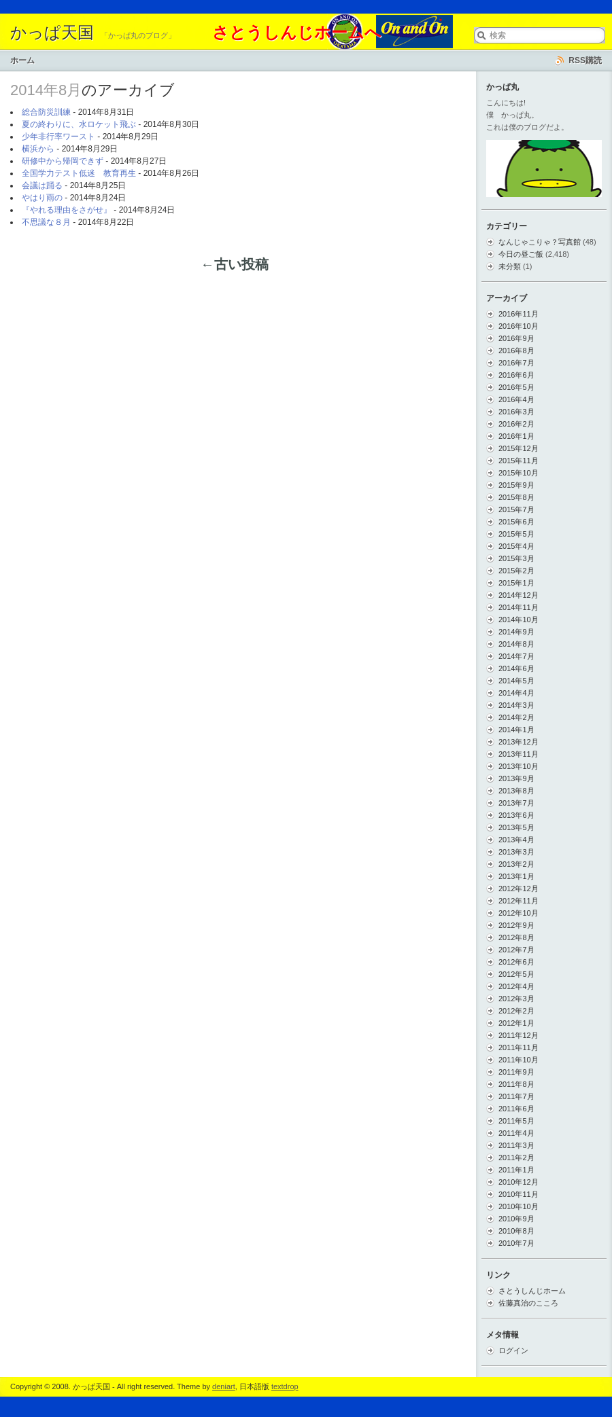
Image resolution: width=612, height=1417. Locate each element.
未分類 (509, 266)
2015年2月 (516, 571)
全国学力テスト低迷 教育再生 (79, 173)
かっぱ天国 (52, 32)
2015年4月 (516, 546)
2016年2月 (516, 424)
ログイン (513, 1350)
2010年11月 (518, 1194)
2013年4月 (516, 840)
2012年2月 (516, 1011)
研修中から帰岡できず (62, 161)
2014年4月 (516, 693)
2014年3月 (516, 705)
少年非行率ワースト (58, 136)
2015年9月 (516, 485)
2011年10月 (518, 1060)
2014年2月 (516, 717)
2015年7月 (516, 509)
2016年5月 (516, 387)
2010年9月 (516, 1219)
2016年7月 (516, 363)
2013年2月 (516, 864)
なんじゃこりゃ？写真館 (539, 242)
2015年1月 (516, 583)
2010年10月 (518, 1206)
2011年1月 (516, 1170)
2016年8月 (516, 350)
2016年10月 (518, 326)
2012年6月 (516, 962)
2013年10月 (518, 766)
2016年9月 (516, 338)
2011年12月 (518, 1035)
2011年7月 (516, 1096)
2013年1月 (516, 876)
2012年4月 (516, 986)
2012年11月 (518, 901)
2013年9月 (516, 778)
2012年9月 (516, 925)
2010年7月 (516, 1243)
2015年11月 (518, 460)
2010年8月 (516, 1231)
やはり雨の (42, 197)
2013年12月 (518, 742)
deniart (223, 1386)
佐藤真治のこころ (528, 1303)
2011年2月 (516, 1157)
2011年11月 (518, 1047)
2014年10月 (518, 619)
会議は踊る (42, 185)
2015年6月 (516, 522)
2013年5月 (516, 827)
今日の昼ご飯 (520, 254)
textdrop (285, 1386)
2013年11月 (518, 754)
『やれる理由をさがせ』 (67, 210)
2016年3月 (516, 412)
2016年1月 (516, 436)
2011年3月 (516, 1145)
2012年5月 (516, 974)
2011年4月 (516, 1133)
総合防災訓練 (46, 112)
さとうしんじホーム (532, 1291)
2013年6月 (516, 815)
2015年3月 (516, 558)
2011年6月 (516, 1109)
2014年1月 (516, 729)
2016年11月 (518, 314)
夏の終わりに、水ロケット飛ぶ (79, 124)
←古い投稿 (235, 264)
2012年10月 (518, 913)
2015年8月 (516, 497)
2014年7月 (516, 656)
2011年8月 (516, 1084)
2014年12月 (518, 595)
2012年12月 (518, 888)
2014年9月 (516, 632)
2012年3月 (516, 998)
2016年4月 (516, 399)
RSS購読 (585, 60)
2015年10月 (518, 473)
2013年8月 (516, 791)
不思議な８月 (46, 222)
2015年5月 (516, 534)
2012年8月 (516, 937)
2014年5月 (516, 681)
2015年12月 (518, 448)
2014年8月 (516, 644)
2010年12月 (518, 1182)
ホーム (22, 60)
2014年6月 (516, 668)
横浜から (38, 149)
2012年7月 (516, 950)
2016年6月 (516, 375)
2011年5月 (516, 1121)
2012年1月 (516, 1023)
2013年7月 (516, 803)
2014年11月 (518, 607)
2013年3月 (516, 852)
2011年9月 (516, 1072)
